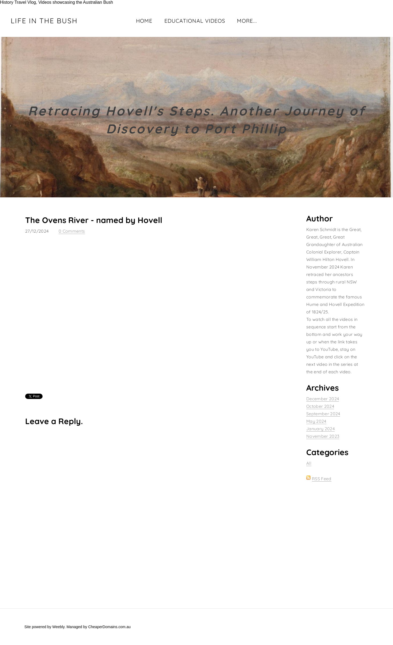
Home (144, 20)
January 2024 (320, 428)
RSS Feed (321, 478)
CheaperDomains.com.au (109, 627)
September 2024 (323, 413)
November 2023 (322, 436)
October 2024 (320, 406)
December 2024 (322, 398)
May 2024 (316, 421)
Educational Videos (194, 20)
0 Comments (72, 231)
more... (247, 20)
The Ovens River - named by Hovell (93, 220)
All (308, 463)
